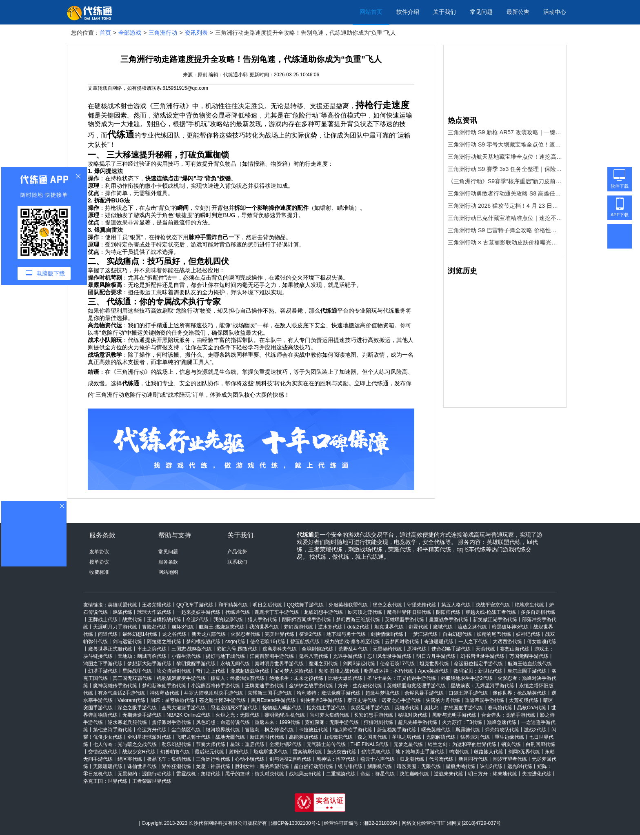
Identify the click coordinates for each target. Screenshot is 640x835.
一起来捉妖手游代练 (198, 612)
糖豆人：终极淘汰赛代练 (237, 678)
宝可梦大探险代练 (293, 671)
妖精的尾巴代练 (494, 634)
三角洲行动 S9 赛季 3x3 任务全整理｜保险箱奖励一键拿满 (505, 169)
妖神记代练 (528, 634)
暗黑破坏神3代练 (510, 627)
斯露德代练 (468, 730)
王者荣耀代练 (156, 605)
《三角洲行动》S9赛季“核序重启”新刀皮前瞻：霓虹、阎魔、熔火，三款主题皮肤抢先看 (505, 181)
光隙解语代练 (441, 737)
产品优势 (237, 552)
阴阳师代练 (448, 612)
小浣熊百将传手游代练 (215, 685)
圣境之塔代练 (406, 737)
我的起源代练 (228, 619)
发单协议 (99, 552)
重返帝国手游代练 (484, 700)
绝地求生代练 (529, 605)
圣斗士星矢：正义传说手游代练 (401, 678)
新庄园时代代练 (267, 737)
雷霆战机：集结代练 (198, 774)
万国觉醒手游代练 (529, 656)
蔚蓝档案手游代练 (396, 730)
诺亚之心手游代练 (401, 700)
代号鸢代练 (441, 759)
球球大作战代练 (154, 612)
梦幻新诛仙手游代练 (164, 685)
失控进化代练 (536, 774)
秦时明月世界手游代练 (279, 663)
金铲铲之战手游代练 (311, 685)
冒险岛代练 (154, 627)
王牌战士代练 (103, 619)
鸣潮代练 (459, 752)
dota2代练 (358, 627)
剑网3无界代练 (524, 752)
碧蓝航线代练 (305, 641)
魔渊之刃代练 (323, 663)
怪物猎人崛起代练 (282, 708)
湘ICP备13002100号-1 (295, 823)
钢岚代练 (511, 744)
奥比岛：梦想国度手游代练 (453, 708)
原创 (202, 75)
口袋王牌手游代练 (468, 693)
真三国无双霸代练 (132, 678)
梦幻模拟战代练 (203, 641)
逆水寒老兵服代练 (127, 722)
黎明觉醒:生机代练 (284, 715)
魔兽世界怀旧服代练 (409, 612)
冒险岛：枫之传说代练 (269, 730)
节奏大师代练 (210, 744)
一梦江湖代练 (423, 634)
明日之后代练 (267, 605)
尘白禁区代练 (186, 730)
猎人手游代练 (262, 619)
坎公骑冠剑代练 (174, 671)
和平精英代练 (233, 605)
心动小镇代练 (249, 759)
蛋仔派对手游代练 (171, 722)
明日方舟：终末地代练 (492, 774)
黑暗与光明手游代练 (454, 715)
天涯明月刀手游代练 (115, 627)
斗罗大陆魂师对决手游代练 (213, 693)
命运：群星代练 (377, 774)
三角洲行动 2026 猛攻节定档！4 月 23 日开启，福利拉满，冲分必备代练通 (505, 205)
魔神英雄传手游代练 (115, 685)
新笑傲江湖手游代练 (495, 619)
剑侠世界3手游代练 (321, 700)
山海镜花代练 (338, 737)
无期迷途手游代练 (142, 715)
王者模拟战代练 (164, 619)
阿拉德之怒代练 (164, 641)
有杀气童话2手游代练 (121, 693)
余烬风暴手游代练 (424, 693)
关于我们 (444, 12)
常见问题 (481, 12)
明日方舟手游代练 (436, 656)
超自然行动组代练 (313, 766)
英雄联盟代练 (122, 605)
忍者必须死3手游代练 (234, 708)
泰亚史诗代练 (362, 700)
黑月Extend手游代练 (273, 700)
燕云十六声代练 (377, 759)
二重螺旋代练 (341, 774)
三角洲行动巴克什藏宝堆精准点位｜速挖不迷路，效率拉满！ (505, 218)
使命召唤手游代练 (451, 649)
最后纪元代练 (209, 752)
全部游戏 (129, 32)
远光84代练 (519, 766)
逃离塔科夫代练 (279, 649)
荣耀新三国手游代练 (270, 693)
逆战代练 (122, 612)
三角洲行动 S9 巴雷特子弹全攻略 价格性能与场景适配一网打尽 (505, 230)
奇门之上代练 (210, 671)
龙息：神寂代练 (213, 766)
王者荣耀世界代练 (151, 781)
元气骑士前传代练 (326, 744)
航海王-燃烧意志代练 (221, 627)
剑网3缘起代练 (359, 663)
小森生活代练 (186, 656)
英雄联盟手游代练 (404, 619)
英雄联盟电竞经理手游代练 (416, 685)
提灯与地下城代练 (225, 656)
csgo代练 (235, 641)
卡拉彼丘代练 (313, 730)
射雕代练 (239, 752)
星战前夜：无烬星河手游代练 (482, 685)
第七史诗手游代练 (112, 730)
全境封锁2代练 (318, 649)
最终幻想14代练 (139, 634)
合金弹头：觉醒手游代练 (508, 715)
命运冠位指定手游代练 (478, 663)
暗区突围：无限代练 (419, 766)
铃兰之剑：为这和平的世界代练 (462, 744)
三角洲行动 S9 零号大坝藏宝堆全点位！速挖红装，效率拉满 (505, 144)
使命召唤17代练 (397, 663)
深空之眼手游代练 (137, 708)
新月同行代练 (473, 759)
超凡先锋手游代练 (417, 722)
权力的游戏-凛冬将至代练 (352, 641)
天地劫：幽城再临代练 (142, 656)
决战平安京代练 (493, 605)
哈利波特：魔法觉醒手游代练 (328, 693)
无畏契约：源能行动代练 (144, 774)
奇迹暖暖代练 (438, 641)
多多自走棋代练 (538, 612)
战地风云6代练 (305, 774)
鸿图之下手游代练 (102, 663)
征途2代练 (310, 634)
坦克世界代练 (389, 627)
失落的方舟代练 (443, 700)
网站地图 (168, 572)
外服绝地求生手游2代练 (467, 678)
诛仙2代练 (491, 766)
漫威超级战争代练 (249, 671)
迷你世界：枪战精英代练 (520, 693)
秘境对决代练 (412, 715)
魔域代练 (443, 627)
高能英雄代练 (303, 737)
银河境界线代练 (223, 730)
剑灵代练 (418, 627)
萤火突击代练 (341, 752)
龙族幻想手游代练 (323, 612)
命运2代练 (197, 619)
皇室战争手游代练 (448, 619)
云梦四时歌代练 (402, 641)
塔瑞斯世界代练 (270, 752)
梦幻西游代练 (298, 627)
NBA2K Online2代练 (189, 715)
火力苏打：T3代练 (462, 722)
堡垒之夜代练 (387, 605)
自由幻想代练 (457, 634)
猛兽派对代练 (475, 737)
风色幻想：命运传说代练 (223, 722)
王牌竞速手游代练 (264, 685)
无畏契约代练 (387, 649)
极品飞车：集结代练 (169, 759)
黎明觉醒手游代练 (196, 663)
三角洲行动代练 (213, 759)
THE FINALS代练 (370, 744)
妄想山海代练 (514, 649)
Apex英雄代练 (433, 671)
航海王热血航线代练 (530, 663)
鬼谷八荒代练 (313, 656)
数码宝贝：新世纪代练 (477, 671)
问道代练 (108, 634)
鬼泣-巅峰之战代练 (338, 671)
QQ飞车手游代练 (194, 605)
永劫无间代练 (235, 663)
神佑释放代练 (164, 693)
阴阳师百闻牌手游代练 (306, 619)
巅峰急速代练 (501, 722)
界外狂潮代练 (176, 766)
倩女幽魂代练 (541, 641)
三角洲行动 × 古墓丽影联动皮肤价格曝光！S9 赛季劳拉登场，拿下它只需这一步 (505, 242)
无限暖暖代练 (107, 766)
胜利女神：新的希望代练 (262, 766)
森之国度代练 (372, 737)
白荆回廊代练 (540, 744)
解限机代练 (379, 766)
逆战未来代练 (448, 774)
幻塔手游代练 (103, 671)
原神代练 (417, 649)
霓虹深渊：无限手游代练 (332, 722)
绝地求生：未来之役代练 (296, 678)
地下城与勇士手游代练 (420, 752)
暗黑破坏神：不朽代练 (388, 671)
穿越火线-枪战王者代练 (490, 612)
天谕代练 (485, 649)
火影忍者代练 (245, 634)
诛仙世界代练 (142, 766)
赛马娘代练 (500, 708)
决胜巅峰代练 (414, 774)
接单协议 (99, 562)
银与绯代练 (350, 766)
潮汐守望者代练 (510, 759)
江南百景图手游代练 (272, 656)
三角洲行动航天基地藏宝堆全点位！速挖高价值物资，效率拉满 (505, 156)
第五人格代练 (456, 605)
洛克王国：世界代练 (105, 781)
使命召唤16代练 (267, 641)
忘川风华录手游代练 (389, 656)
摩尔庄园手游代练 (527, 671)
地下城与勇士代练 (346, 634)
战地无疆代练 (230, 737)
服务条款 (168, 562)
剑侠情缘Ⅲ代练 (387, 634)
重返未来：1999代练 (277, 722)
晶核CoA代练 (531, 708)
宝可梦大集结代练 (329, 715)
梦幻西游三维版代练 (358, 619)
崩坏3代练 (182, 627)
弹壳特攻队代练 (502, 730)
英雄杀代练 (407, 708)
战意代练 (132, 619)
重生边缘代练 (509, 737)
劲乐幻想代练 (176, 744)
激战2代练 (535, 730)
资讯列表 (196, 32)
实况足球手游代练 (370, 708)
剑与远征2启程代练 (290, 759)
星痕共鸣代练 (460, 766)
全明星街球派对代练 (149, 737)
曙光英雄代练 (436, 730)
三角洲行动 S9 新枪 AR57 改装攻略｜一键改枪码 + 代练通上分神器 (505, 132)
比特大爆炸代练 (345, 678)
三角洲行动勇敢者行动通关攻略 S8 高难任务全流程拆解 (505, 193)
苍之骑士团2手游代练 (222, 700)
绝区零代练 (130, 759)
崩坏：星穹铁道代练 (172, 700)
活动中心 (554, 12)
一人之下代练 (473, 641)
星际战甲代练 (137, 671)
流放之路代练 (472, 627)
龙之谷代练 (174, 634)
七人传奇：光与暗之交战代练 (125, 744)
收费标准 (99, 572)
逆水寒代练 (330, 627)
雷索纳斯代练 (307, 752)
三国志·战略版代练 (191, 649)
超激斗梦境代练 (382, 693)
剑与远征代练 (127, 641)
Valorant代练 (131, 700)
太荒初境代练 (523, 700)
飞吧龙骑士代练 (193, 737)
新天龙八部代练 (208, 634)
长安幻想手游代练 (373, 715)
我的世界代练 (264, 627)
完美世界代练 (279, 634)
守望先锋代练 (421, 605)
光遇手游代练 (347, 656)
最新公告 (518, 12)
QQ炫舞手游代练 (305, 605)
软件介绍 (407, 12)
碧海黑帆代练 (376, 752)
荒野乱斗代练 (353, 649)
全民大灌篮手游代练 (184, 708)
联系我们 (237, 562)
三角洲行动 (163, 32)
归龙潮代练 (412, 759)
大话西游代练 (507, 641)
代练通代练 (237, 612)
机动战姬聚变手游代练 (181, 678)
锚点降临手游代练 (352, 730)
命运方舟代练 (152, 730)
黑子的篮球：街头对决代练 (254, 774)
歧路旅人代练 (488, 752)
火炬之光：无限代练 (238, 715)
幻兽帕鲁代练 (175, 752)
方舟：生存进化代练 (360, 685)
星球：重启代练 (247, 744)
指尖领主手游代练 (326, 708)
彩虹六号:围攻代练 (237, 649)
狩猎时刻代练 (378, 722)
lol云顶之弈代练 (365, 612)
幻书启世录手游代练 (482, 656)
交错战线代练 (103, 752)
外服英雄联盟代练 (348, 605)
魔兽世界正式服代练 (110, 649)
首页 (105, 32)
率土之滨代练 (152, 649)
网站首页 (371, 12)
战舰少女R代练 (139, 752)
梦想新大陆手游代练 (149, 663)
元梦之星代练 (408, 744)
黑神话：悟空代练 (336, 759)
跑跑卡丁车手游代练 (277, 612)
